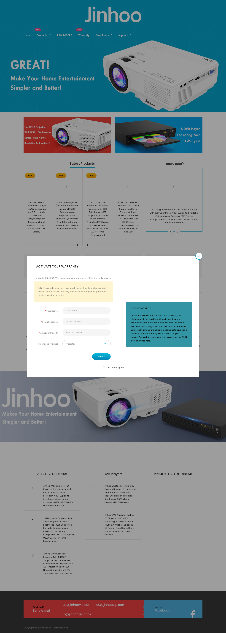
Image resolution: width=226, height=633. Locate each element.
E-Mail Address (50, 321)
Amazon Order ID (49, 332)
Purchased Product (48, 343)
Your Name (52, 310)
